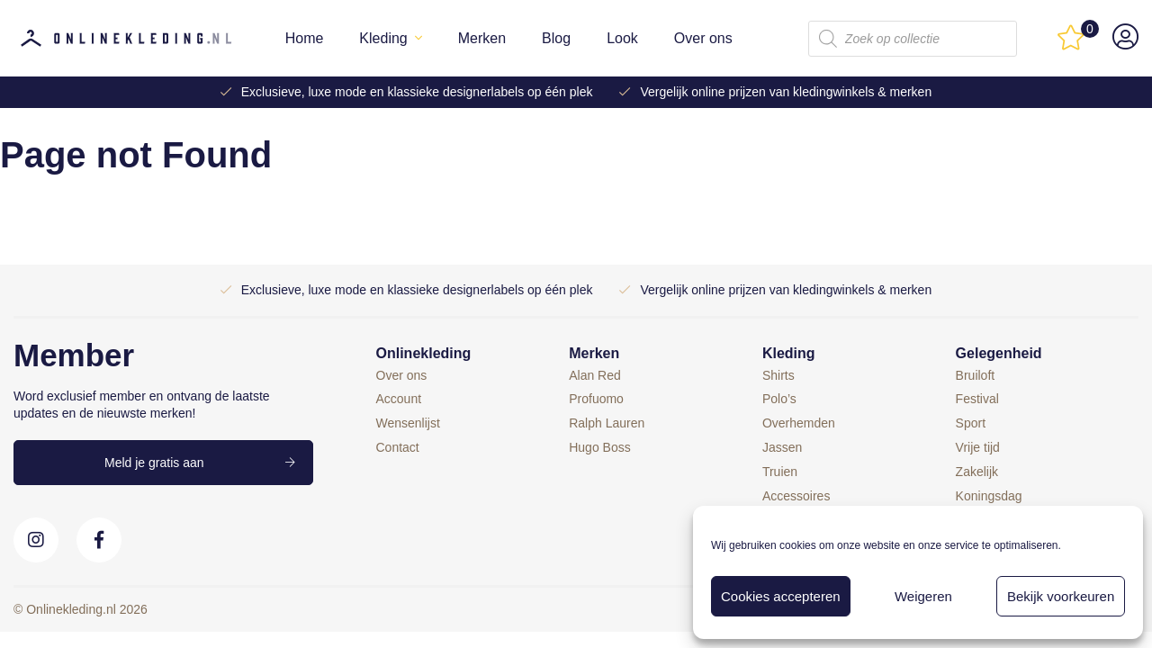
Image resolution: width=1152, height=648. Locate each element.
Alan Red (595, 375)
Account (399, 399)
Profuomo (596, 399)
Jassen (782, 447)
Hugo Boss (599, 447)
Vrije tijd (978, 447)
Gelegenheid (999, 353)
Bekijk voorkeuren (1060, 596)
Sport (971, 423)
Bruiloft (975, 375)
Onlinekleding (424, 353)
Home (304, 38)
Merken (482, 38)
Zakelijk (977, 471)
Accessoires (796, 496)
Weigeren (923, 596)
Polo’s (779, 399)
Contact (397, 447)
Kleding (383, 38)
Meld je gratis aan (154, 462)
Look (622, 38)
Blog (556, 38)
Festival (977, 399)
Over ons (703, 38)
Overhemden (798, 423)
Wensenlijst (408, 423)
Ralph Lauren (606, 423)
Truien (779, 471)
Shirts (778, 375)
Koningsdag (989, 496)
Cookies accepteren (781, 596)
